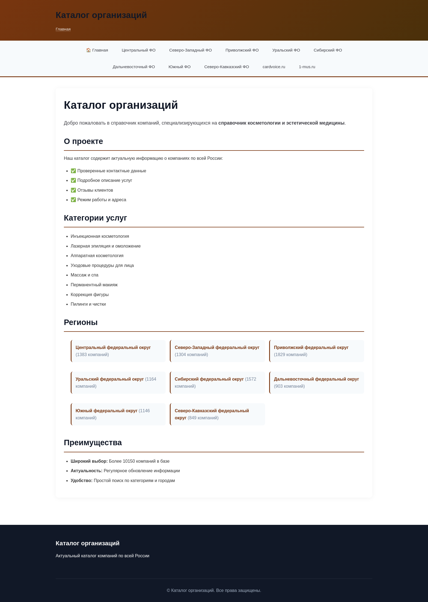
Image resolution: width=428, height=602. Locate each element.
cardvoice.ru (274, 66)
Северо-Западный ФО (190, 50)
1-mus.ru (307, 66)
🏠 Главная (97, 50)
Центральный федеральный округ (113, 347)
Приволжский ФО (242, 50)
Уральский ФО (286, 50)
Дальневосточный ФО (134, 66)
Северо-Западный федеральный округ (217, 347)
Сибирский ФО (328, 50)
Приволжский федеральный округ (311, 347)
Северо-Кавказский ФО (226, 66)
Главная (63, 29)
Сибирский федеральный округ (209, 379)
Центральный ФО (139, 50)
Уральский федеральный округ (110, 379)
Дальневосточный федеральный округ (316, 379)
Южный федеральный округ (107, 410)
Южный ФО (180, 66)
